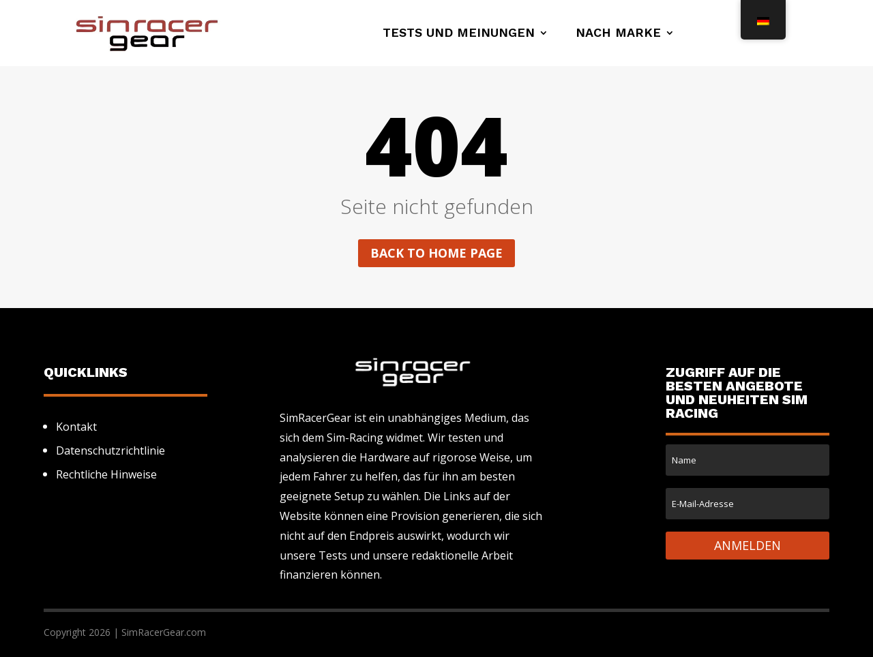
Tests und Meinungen (459, 34)
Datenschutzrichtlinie (110, 450)
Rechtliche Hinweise (106, 474)
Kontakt (76, 426)
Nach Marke (618, 34)
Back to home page (436, 253)
